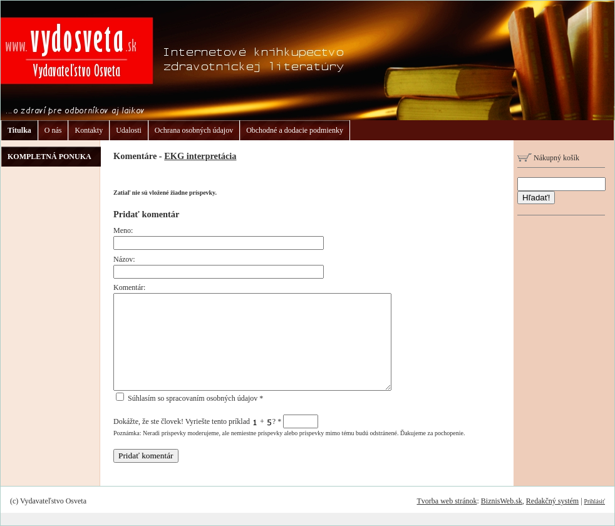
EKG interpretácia (200, 156)
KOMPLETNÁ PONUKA (49, 156)
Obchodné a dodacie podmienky (294, 130)
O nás (53, 130)
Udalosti (129, 130)
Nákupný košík (548, 157)
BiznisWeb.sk (501, 501)
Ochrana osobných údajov (194, 130)
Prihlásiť (594, 501)
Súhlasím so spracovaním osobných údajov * (189, 398)
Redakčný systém (552, 501)
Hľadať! (536, 197)
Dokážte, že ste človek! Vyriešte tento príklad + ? (215, 421)
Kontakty (89, 130)
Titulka (19, 130)
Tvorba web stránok (446, 501)
